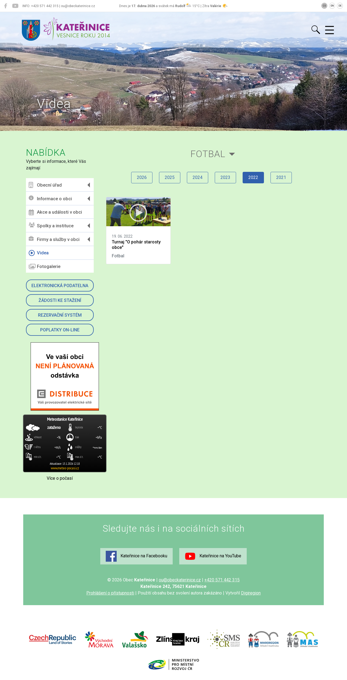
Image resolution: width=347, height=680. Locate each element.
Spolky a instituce (51, 225)
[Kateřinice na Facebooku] (5, 6)
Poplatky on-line (60, 329)
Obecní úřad (45, 185)
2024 (197, 177)
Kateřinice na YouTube (213, 556)
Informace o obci (50, 198)
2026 (142, 177)
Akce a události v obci (55, 212)
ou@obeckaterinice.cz (180, 579)
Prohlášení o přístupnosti (110, 593)
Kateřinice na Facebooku (136, 556)
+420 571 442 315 (222, 579)
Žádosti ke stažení (60, 300)
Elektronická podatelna (59, 285)
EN (332, 5)
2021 (281, 177)
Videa (39, 253)
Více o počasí (60, 478)
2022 (253, 177)
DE (340, 5)
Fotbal (207, 154)
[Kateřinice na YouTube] (15, 6)
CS (324, 5)
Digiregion (251, 593)
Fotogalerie (44, 267)
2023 (225, 177)
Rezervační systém (60, 315)
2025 (170, 177)
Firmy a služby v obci (54, 239)
